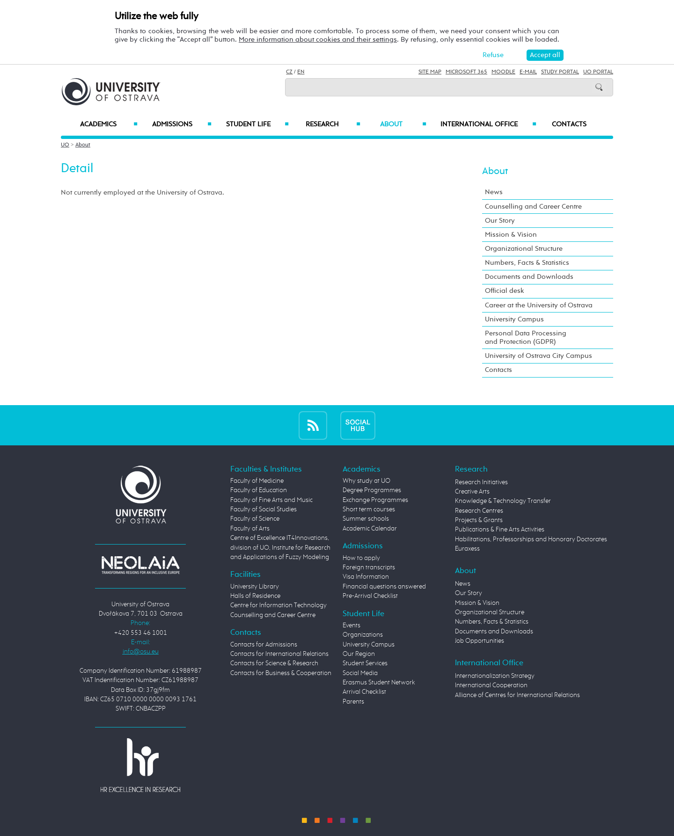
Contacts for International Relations (279, 654)
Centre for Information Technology (278, 605)
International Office (488, 124)
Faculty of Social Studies (263, 509)
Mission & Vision (511, 234)
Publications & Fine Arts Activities (499, 529)
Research (333, 124)
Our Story (500, 220)
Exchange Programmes (375, 500)
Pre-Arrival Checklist (370, 596)
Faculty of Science (254, 519)
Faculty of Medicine (257, 481)
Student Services (365, 663)
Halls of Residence (255, 596)
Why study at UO (366, 481)
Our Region (359, 654)
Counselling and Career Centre (533, 206)
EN (300, 72)
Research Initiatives (481, 482)
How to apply (361, 558)
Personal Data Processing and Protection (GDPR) (525, 337)
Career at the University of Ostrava (539, 305)
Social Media (360, 673)
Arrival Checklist (364, 692)
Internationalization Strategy (495, 676)
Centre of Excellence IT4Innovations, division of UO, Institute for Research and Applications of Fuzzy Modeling (280, 547)
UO (65, 145)
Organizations (363, 635)
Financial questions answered (384, 586)
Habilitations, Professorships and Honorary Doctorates (531, 539)
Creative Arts (472, 491)
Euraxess (467, 548)
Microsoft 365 (466, 72)
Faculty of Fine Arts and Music (271, 500)
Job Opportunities (479, 641)
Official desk (504, 290)
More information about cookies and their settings (318, 39)
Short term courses (369, 509)
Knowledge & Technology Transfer (503, 501)
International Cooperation (491, 685)
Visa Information (366, 577)
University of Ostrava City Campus (538, 355)
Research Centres (479, 511)
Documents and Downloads (529, 276)
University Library (254, 586)
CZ (289, 72)
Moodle (503, 72)
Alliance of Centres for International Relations (517, 695)
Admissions (182, 124)
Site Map (429, 72)
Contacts (569, 124)
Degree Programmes (372, 490)
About (403, 124)
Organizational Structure (524, 248)
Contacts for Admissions (263, 644)
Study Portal (560, 72)
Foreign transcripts (369, 567)
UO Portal (598, 72)
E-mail (528, 72)
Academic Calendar (370, 528)
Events (351, 625)
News (494, 192)
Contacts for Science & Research (274, 663)
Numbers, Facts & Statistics (527, 262)
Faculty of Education (258, 490)
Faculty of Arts (250, 528)
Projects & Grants (479, 520)
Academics (109, 124)
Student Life (257, 124)
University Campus (514, 319)
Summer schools (366, 519)
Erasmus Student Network (379, 682)
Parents (353, 701)
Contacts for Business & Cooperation (280, 673)
